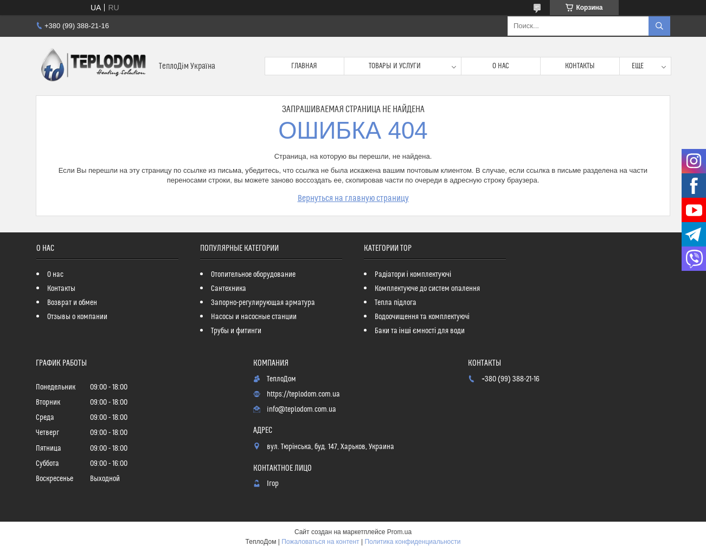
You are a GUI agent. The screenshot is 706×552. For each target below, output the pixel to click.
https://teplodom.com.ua (303, 394)
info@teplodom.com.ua (301, 409)
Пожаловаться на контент (320, 541)
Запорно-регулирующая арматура (263, 302)
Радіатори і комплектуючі (413, 274)
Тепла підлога (395, 302)
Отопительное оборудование (253, 274)
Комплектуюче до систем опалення (427, 288)
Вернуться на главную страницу (353, 198)
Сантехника (228, 288)
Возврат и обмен (72, 302)
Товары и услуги (395, 66)
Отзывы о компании (77, 317)
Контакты (580, 66)
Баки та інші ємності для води (420, 331)
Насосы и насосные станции (254, 317)
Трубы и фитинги (236, 331)
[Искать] (659, 26)
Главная (304, 66)
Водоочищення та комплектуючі (422, 317)
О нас (500, 66)
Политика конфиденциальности (412, 541)
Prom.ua (399, 532)
